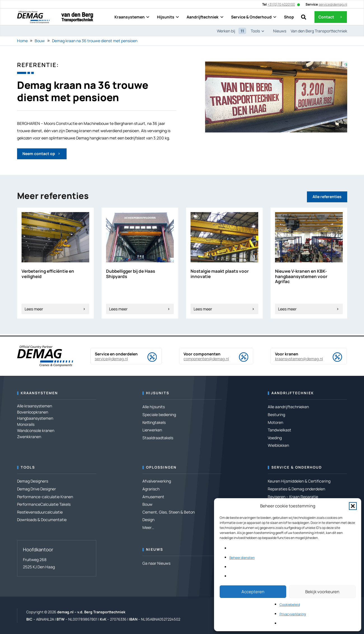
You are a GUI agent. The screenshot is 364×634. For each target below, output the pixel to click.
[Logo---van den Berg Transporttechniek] (77, 17)
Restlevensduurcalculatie (40, 512)
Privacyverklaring (293, 614)
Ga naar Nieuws (156, 563)
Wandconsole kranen (35, 430)
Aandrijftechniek (292, 393)
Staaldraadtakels (157, 437)
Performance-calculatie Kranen (45, 496)
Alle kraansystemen (34, 406)
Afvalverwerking (156, 481)
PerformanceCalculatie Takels (44, 504)
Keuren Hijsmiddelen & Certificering (299, 481)
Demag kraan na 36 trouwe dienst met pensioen (94, 40)
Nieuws (154, 549)
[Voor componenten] (239, 357)
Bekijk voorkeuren (322, 592)
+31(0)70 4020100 (281, 4)
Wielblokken (278, 445)
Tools (28, 467)
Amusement (153, 496)
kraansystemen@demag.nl (299, 358)
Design (148, 519)
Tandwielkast (279, 430)
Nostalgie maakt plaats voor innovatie (220, 273)
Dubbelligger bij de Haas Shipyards (130, 273)
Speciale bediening (159, 414)
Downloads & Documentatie (42, 519)
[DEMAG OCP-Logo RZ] (33, 17)
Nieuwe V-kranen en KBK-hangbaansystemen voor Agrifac (301, 276)
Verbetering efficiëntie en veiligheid (48, 273)
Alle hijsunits (153, 406)
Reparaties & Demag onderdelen (296, 488)
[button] (353, 506)
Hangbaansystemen (35, 418)
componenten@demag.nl (206, 358)
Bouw (40, 40)
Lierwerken (152, 430)
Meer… (148, 527)
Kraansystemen (39, 393)
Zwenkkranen (29, 436)
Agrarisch (150, 488)
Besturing (276, 414)
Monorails (25, 424)
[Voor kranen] (333, 357)
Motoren (275, 422)
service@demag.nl (111, 358)
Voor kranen (286, 354)
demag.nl (65, 611)
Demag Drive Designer (36, 488)
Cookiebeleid (290, 604)
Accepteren (252, 592)
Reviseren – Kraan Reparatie (293, 496)
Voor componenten (202, 354)
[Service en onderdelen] (148, 357)
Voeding (275, 437)
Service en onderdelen (116, 354)
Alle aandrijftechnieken (288, 406)
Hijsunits (157, 393)
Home (22, 40)
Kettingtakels (154, 422)
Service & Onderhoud (296, 467)
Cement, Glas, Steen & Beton (168, 512)
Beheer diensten (242, 557)
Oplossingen (161, 467)
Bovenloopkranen (32, 412)
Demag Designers (32, 481)
